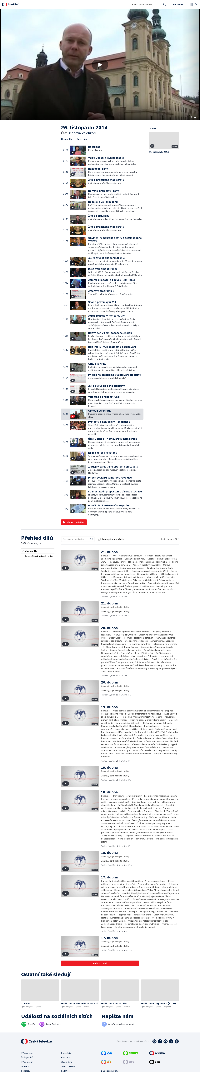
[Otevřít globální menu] (193, 4)
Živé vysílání (26, 1057)
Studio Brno (66, 1061)
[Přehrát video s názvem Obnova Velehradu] (100, 65)
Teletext (25, 1066)
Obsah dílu (66, 139)
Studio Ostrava (68, 1066)
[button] (100, 64)
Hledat (164, 5)
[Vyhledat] (92, 539)
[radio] (37, 551)
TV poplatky (27, 1061)
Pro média (66, 1053)
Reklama (65, 1057)
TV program (26, 1053)
